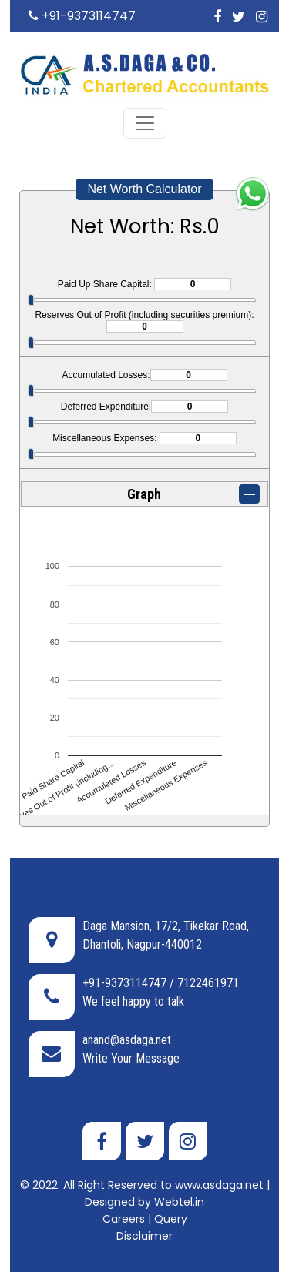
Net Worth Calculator (144, 189)
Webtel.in (179, 1202)
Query (170, 1219)
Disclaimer (144, 1236)
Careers (123, 1219)
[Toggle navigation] (144, 123)
